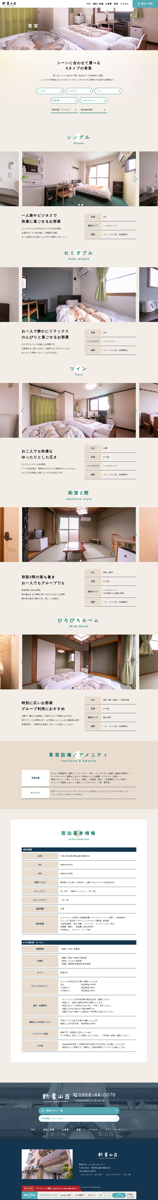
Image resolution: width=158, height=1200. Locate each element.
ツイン (108, 91)
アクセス (124, 4)
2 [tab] (79, 207)
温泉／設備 (98, 4)
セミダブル (79, 91)
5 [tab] (85, 690)
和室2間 (64, 102)
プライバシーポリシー (116, 1124)
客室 (116, 4)
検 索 (106, 1195)
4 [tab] (82, 690)
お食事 (109, 4)
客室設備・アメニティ (63, 112)
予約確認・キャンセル (130, 1195)
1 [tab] (76, 207)
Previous (22, 181)
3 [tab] (82, 207)
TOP (88, 4)
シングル (50, 91)
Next (136, 181)
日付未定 (63, 1195)
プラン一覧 (119, 1195)
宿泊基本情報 (92, 112)
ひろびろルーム (93, 102)
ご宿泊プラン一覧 (61, 1112)
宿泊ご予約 (145, 3)
